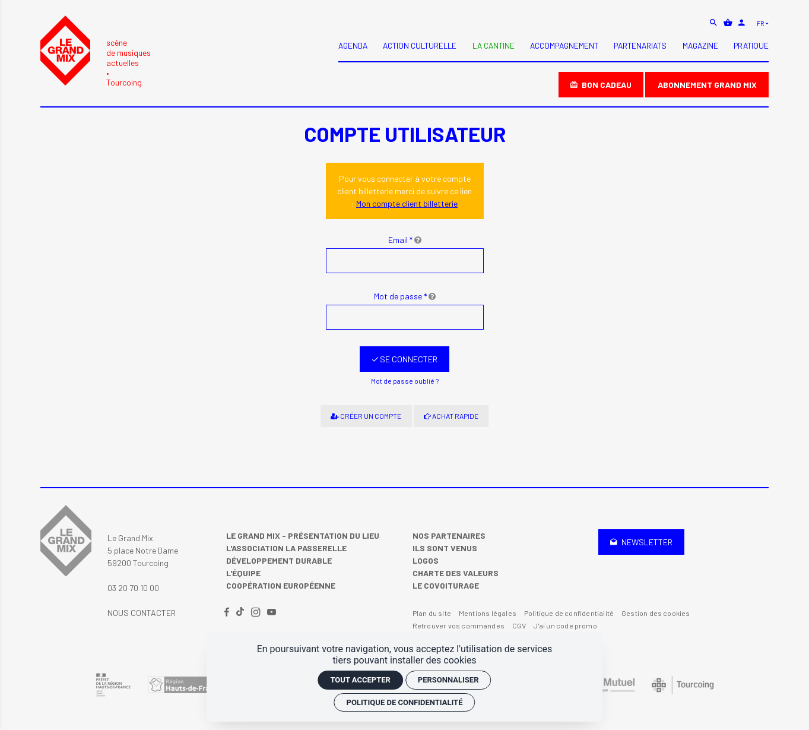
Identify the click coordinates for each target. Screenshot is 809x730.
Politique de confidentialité (569, 613)
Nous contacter (141, 613)
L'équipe (243, 573)
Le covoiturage (446, 585)
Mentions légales (487, 613)
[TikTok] (241, 613)
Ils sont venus (445, 548)
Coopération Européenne (280, 585)
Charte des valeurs (456, 573)
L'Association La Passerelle (286, 548)
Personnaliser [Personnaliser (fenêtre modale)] (448, 679)
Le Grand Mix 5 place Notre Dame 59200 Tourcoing (142, 550)
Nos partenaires (449, 535)
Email (404, 240)
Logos (426, 560)
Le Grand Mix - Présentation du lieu (302, 535)
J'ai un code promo (565, 625)
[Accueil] (95, 51)
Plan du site (432, 613)
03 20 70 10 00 (133, 588)
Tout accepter (360, 679)
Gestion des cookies (655, 613)
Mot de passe (405, 296)
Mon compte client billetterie (407, 203)
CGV (519, 625)
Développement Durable (279, 560)
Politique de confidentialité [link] (405, 702)
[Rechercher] (714, 22)
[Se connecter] (404, 359)
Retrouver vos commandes (459, 625)
